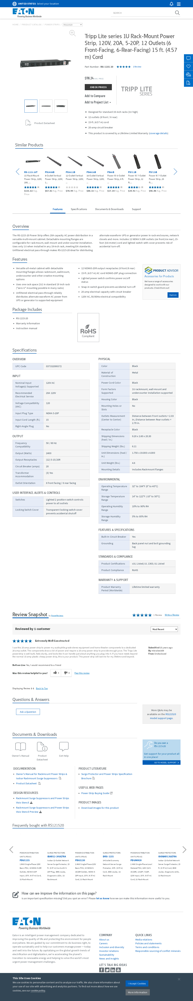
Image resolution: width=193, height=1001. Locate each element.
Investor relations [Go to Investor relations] (109, 951)
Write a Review (172, 614)
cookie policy (38, 990)
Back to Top (42, 688)
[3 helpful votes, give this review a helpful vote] (55, 673)
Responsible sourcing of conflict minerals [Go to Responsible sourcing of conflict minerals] (158, 951)
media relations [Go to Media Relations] (143, 939)
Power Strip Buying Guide (95, 793)
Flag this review (81, 672)
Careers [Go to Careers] (103, 943)
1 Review (137, 66)
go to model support (166, 762)
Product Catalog (32, 24)
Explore (173, 295)
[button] (179, 4)
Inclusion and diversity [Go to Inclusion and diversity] (111, 947)
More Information (137, 992)
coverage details (159, 133)
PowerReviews (57, 615)
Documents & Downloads (109, 209)
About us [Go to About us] (104, 939)
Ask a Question (28, 711)
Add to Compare (95, 95)
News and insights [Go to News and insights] (109, 958)
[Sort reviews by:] (164, 629)
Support (136, 209)
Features (58, 209)
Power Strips (52, 24)
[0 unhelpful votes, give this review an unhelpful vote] (66, 673)
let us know (103, 898)
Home (15, 24)
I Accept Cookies (137, 983)
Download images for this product (100, 807)
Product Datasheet (26, 783)
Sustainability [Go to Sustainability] (106, 954)
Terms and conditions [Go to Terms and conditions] (147, 947)
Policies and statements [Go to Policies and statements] (148, 943)
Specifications (79, 209)
